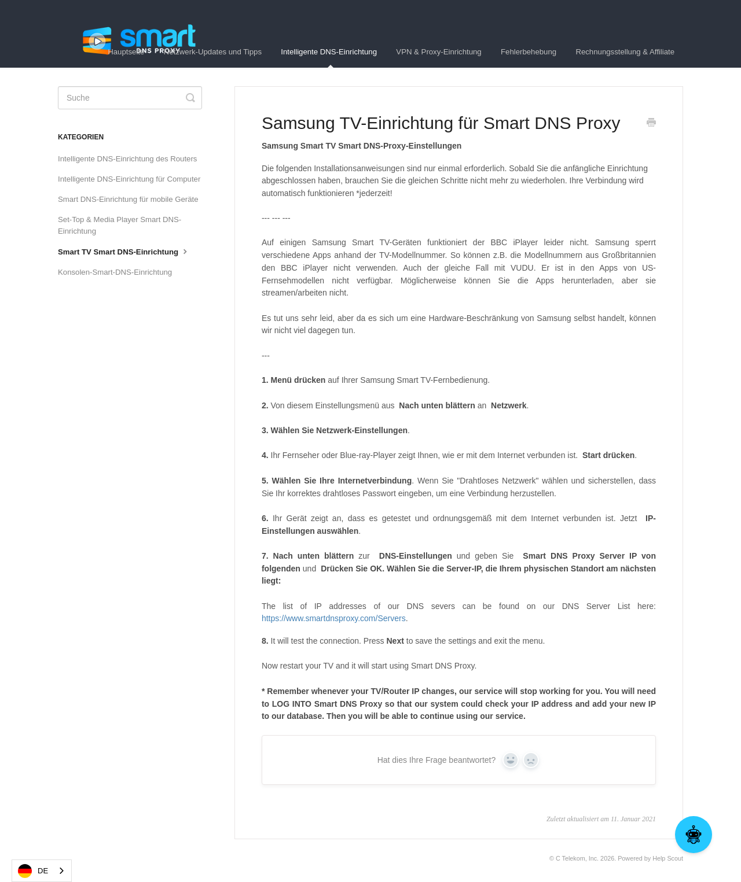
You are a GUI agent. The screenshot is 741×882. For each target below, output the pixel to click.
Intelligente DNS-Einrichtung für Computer (129, 179)
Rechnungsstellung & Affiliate (624, 51)
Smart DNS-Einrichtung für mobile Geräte (128, 199)
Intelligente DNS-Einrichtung (329, 57)
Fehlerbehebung (528, 51)
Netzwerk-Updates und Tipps (213, 51)
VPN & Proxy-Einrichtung (438, 51)
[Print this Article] (651, 123)
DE (33, 871)
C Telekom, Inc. (577, 858)
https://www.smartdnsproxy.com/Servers (334, 618)
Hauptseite (126, 51)
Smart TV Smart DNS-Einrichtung (124, 251)
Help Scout (667, 858)
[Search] (130, 97)
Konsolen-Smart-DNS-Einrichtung (115, 272)
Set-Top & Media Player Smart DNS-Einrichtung (119, 225)
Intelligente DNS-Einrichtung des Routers (127, 158)
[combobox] (42, 870)
